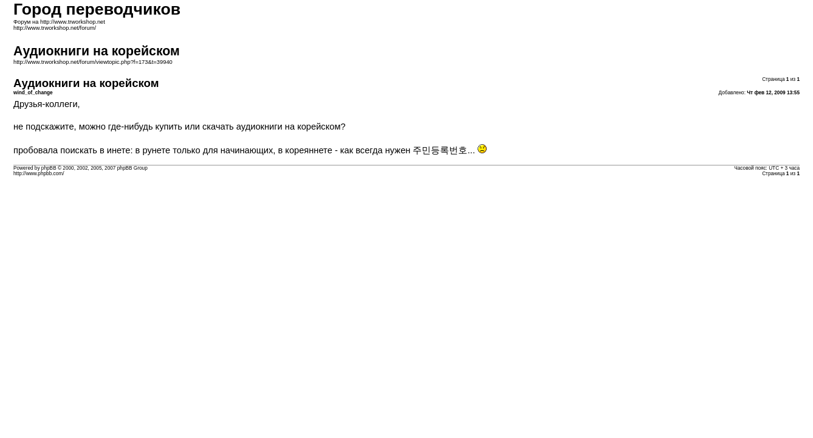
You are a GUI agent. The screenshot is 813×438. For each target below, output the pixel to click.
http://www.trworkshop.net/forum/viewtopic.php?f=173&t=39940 (93, 62)
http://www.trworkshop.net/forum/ (54, 28)
